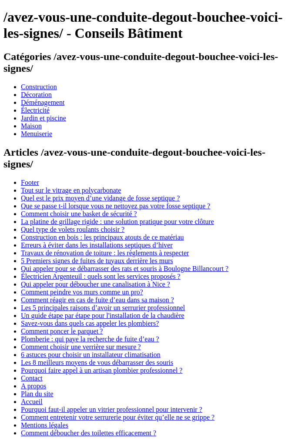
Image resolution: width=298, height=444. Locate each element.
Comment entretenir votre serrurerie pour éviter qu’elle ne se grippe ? (117, 417)
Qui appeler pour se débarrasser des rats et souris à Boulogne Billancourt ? (124, 268)
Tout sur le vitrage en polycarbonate (71, 190)
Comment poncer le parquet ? (62, 331)
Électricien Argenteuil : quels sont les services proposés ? (101, 276)
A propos (33, 386)
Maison (31, 126)
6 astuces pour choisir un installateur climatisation (91, 354)
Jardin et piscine (43, 118)
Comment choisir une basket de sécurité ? (79, 213)
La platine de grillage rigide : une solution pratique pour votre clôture (117, 221)
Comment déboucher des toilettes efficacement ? (88, 433)
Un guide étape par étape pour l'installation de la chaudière (102, 315)
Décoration (36, 94)
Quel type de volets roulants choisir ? (72, 229)
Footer (30, 182)
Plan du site (37, 393)
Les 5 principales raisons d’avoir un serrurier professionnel (103, 307)
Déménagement (42, 102)
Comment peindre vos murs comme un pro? (82, 292)
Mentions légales (44, 425)
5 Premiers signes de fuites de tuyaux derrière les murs (97, 260)
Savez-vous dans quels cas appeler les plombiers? (90, 323)
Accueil (32, 401)
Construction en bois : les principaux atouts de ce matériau (102, 237)
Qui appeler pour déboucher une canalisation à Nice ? (95, 284)
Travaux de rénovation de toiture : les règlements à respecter (105, 253)
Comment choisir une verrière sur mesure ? (81, 347)
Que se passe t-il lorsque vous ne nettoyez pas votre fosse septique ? (115, 206)
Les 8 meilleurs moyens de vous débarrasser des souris (97, 362)
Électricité (35, 110)
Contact (32, 378)
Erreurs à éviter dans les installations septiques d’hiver (97, 245)
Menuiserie (36, 133)
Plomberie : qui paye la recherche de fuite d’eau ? (90, 339)
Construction (39, 86)
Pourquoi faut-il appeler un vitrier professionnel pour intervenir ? (111, 409)
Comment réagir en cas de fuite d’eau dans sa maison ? (97, 300)
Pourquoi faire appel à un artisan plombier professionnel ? (101, 370)
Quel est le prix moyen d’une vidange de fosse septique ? (100, 198)
